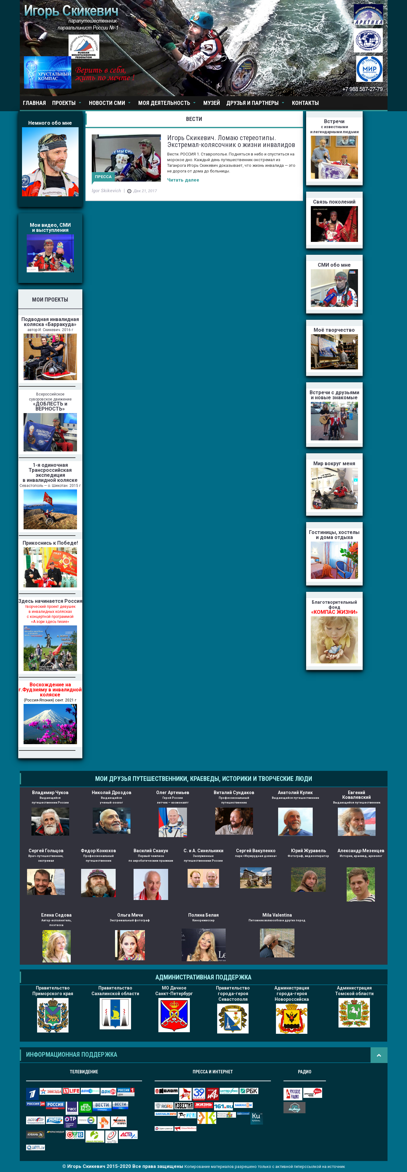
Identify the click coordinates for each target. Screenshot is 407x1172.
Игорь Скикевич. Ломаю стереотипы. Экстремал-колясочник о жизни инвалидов (231, 141)
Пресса (103, 176)
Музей (211, 103)
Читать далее (183, 180)
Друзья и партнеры (252, 103)
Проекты (64, 103)
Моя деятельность (164, 103)
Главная (34, 103)
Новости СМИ (107, 103)
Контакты (305, 103)
